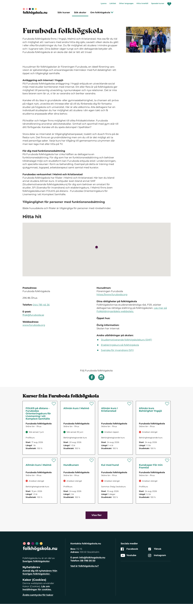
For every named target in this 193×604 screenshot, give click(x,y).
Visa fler (97, 515)
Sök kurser (64, 12)
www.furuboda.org (34, 325)
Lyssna (103, 3)
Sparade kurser (157, 3)
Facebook (129, 549)
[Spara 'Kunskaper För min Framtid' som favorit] (167, 460)
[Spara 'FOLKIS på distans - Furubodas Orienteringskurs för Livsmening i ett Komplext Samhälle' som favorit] (54, 404)
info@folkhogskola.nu (92, 557)
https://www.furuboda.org (112, 294)
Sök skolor (80, 12)
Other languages (126, 3)
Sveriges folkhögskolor (36, 561)
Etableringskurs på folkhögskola (120, 345)
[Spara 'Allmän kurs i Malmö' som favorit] (92, 404)
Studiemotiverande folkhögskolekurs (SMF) (126, 339)
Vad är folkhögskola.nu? (84, 566)
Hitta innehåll (142, 3)
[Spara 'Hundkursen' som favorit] (92, 460)
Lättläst (112, 3)
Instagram (157, 555)
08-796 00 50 (87, 560)
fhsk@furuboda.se (33, 315)
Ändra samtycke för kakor (38, 595)
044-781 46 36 (41, 304)
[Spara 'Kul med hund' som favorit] (129, 460)
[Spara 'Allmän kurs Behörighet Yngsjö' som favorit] (167, 404)
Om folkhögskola (101, 12)
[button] (97, 247)
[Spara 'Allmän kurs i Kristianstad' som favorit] (129, 404)
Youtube (128, 555)
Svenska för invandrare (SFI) (117, 350)
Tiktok (154, 549)
